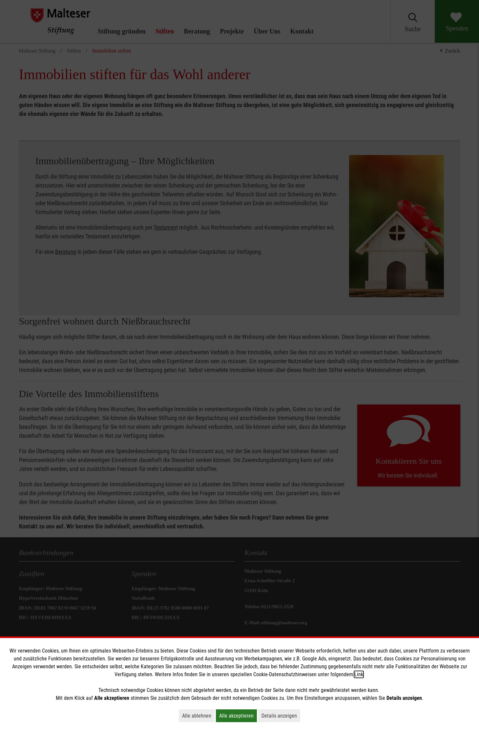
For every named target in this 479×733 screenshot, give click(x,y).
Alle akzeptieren (238, 715)
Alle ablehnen (198, 715)
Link (358, 674)
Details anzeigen (280, 715)
